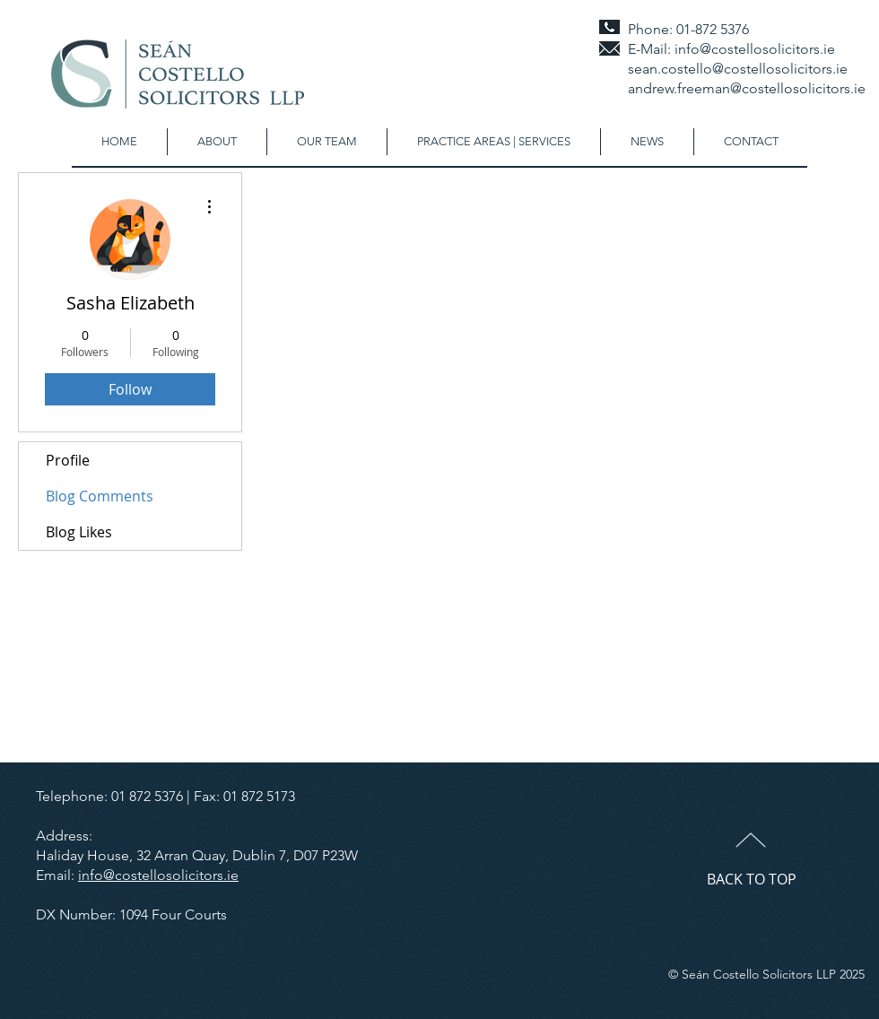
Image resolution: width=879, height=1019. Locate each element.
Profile (68, 460)
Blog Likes (79, 532)
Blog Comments (99, 496)
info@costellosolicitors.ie (754, 48)
